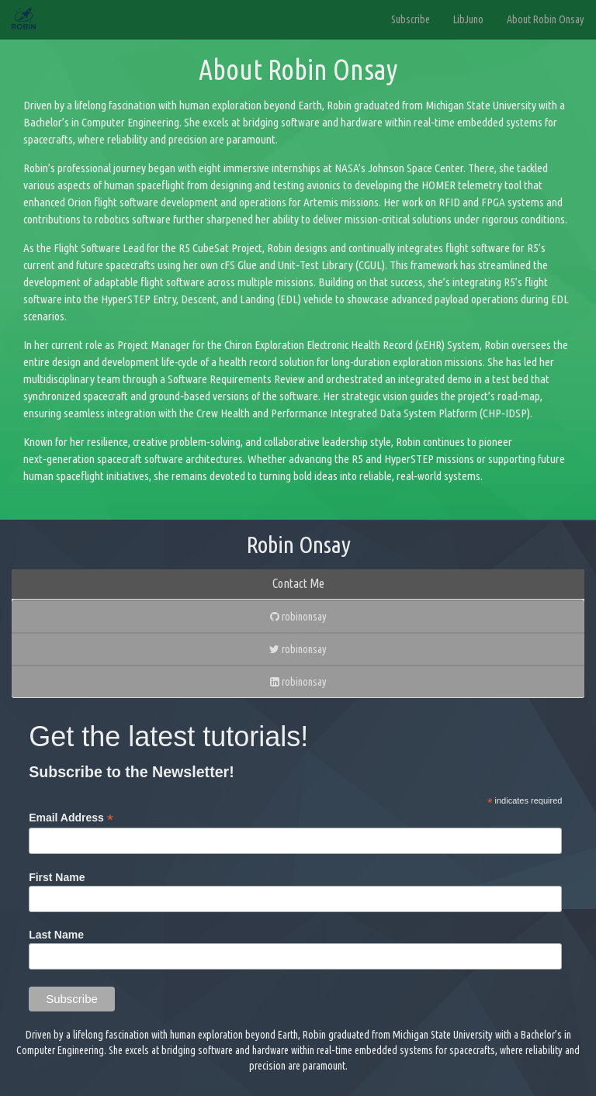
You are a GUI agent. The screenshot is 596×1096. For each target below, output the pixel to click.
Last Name (56, 934)
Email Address (71, 818)
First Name (57, 877)
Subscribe (410, 19)
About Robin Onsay (545, 19)
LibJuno (468, 19)
